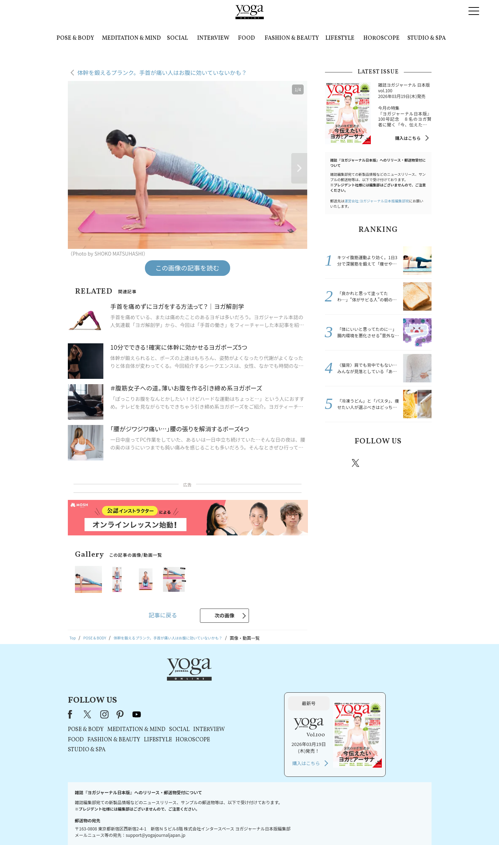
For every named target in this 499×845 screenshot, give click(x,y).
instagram (377, 462)
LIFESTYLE (339, 38)
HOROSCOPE (381, 38)
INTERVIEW (213, 38)
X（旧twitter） (356, 463)
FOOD (246, 38)
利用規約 (202, 826)
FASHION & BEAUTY (292, 38)
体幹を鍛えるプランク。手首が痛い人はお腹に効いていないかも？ (162, 72)
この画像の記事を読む (187, 267)
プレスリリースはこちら (164, 826)
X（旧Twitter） (179, 680)
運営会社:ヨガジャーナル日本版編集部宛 (377, 200)
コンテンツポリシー (284, 826)
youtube (227, 680)
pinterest (398, 463)
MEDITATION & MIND (131, 38)
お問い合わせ (122, 826)
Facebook (336, 463)
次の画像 (224, 615)
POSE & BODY (75, 38)
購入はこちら (408, 138)
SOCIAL (177, 38)
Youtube (419, 463)
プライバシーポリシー (238, 826)
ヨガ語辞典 (375, 826)
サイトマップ (345, 826)
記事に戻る (162, 615)
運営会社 (318, 826)
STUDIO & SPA (426, 38)
